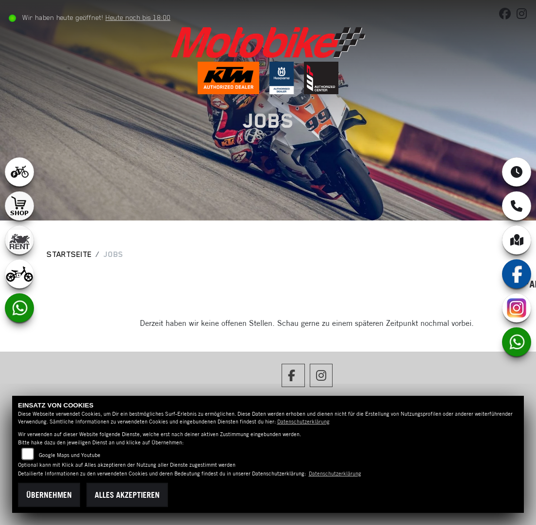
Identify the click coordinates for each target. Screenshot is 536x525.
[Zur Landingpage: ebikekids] (19, 273)
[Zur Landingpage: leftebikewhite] (19, 171)
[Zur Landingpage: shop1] (19, 205)
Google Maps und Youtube (69, 455)
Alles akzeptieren (127, 495)
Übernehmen (49, 495)
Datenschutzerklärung (303, 421)
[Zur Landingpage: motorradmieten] (19, 239)
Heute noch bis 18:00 (139, 17)
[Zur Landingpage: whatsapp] (19, 307)
